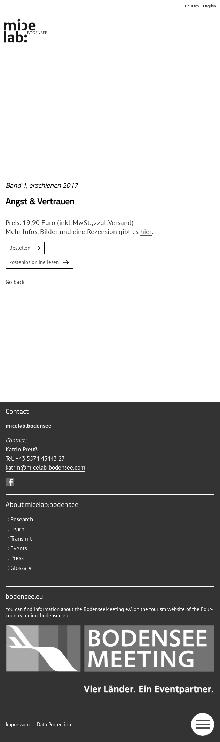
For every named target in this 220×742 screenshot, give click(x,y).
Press (17, 558)
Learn (17, 529)
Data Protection (54, 724)
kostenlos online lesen (34, 262)
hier (146, 231)
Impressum (18, 724)
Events (18, 548)
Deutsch (192, 5)
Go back (15, 281)
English (209, 5)
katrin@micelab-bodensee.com (45, 467)
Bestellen (19, 248)
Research (21, 519)
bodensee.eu (54, 615)
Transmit (21, 538)
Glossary (20, 568)
